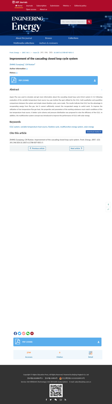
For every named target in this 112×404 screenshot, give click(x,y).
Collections (73, 38)
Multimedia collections (23, 43)
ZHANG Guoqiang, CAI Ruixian (22, 64)
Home (19, 5)
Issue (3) (36, 53)
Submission (54, 5)
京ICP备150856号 (51, 378)
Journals (29, 5)
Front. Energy (14, 53)
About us (43, 9)
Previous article (37, 148)
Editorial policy (80, 5)
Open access (31, 9)
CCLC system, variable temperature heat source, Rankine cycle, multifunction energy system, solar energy (52, 127)
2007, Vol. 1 (26, 53)
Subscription (41, 5)
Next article (76, 148)
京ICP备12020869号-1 (35, 378)
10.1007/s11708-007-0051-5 (64, 53)
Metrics (67, 5)
